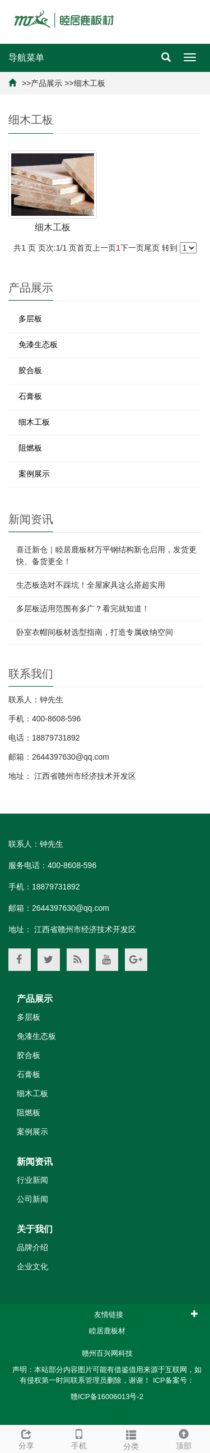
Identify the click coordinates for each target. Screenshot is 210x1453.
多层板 (30, 318)
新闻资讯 (35, 1161)
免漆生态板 (38, 344)
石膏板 (30, 396)
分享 (26, 1437)
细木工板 (89, 83)
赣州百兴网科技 (107, 1353)
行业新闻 (32, 1179)
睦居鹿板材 (107, 1331)
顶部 (183, 1437)
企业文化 (32, 1266)
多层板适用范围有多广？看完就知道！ (83, 608)
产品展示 (46, 83)
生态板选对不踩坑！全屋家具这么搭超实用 (90, 584)
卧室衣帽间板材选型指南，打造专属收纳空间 (94, 632)
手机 (79, 1437)
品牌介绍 (32, 1247)
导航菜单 (26, 57)
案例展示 (34, 473)
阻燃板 (30, 447)
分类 (132, 1438)
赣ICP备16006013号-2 (107, 1396)
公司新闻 (32, 1199)
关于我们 (35, 1229)
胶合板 (30, 370)
